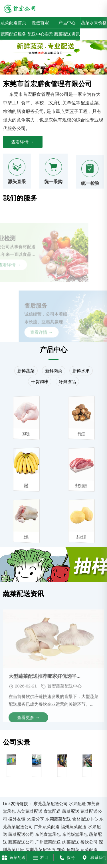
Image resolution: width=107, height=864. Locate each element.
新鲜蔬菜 (26, 370)
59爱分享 (35, 819)
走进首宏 (40, 22)
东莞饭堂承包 (75, 834)
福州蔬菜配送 (73, 826)
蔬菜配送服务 (13, 34)
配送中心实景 (40, 34)
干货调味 (39, 381)
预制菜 (58, 849)
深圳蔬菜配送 (38, 849)
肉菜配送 (70, 842)
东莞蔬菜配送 (30, 811)
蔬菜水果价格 (94, 22)
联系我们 (93, 857)
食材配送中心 (85, 819)
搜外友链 (16, 819)
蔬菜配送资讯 (67, 34)
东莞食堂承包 (48, 834)
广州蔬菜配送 (47, 826)
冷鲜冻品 (67, 381)
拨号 (66, 857)
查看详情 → (22, 141)
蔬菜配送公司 (21, 834)
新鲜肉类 (53, 370)
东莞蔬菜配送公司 (50, 803)
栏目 (40, 857)
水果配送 (77, 803)
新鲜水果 (81, 370)
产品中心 (67, 22)
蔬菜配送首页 (13, 22)
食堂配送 (52, 811)
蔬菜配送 (70, 811)
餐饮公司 (89, 842)
